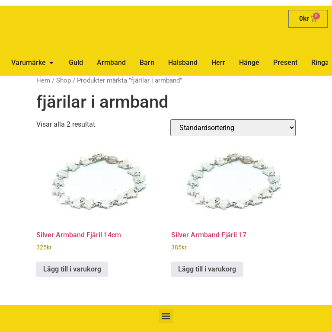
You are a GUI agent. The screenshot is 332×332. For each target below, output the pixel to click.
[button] (166, 316)
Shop (63, 80)
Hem (43, 80)
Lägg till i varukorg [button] (72, 269)
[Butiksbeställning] (233, 127)
